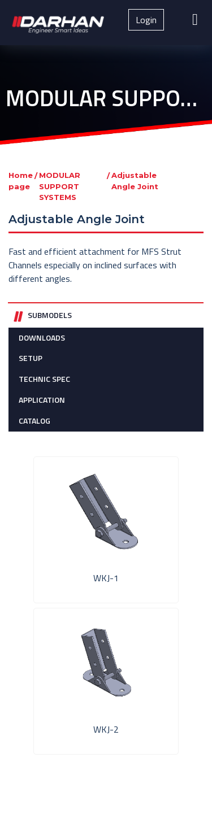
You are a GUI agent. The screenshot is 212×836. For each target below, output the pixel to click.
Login (146, 20)
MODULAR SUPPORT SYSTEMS (59, 186)
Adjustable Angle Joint (134, 181)
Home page (20, 181)
